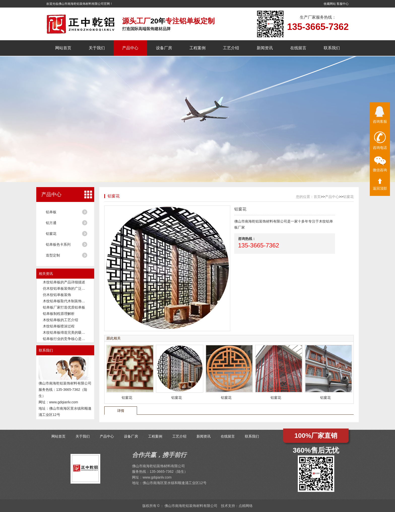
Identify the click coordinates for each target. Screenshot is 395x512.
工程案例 (197, 48)
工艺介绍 (231, 48)
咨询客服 (380, 114)
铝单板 (51, 212)
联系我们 (332, 48)
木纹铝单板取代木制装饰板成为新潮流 (73, 301)
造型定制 (53, 255)
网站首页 (63, 48)
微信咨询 (380, 164)
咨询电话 (380, 141)
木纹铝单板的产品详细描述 (64, 282)
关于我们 (97, 48)
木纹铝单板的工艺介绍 (60, 320)
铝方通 (51, 223)
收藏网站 (330, 4)
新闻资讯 (265, 48)
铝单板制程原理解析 (59, 314)
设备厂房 (164, 48)
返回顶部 (380, 184)
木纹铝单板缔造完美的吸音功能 (67, 332)
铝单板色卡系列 (58, 244)
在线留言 (298, 48)
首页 (317, 197)
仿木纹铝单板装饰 (57, 295)
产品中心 (130, 48)
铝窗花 (51, 234)
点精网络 (246, 506)
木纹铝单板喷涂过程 (59, 326)
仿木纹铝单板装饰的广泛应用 (66, 288)
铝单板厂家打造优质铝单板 (64, 307)
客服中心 (343, 4)
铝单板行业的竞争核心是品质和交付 (71, 339)
